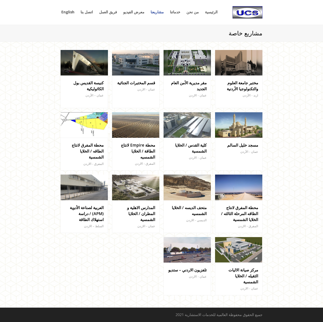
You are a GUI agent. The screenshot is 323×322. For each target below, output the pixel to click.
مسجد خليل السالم (242, 145)
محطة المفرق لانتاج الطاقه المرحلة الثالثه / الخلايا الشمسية (239, 213)
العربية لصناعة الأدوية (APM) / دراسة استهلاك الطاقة (87, 213)
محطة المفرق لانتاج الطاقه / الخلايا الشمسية (88, 151)
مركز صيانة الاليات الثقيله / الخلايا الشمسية (243, 276)
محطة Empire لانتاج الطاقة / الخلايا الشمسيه (138, 151)
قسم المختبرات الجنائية (136, 83)
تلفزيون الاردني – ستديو (187, 270)
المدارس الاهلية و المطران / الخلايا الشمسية (141, 213)
